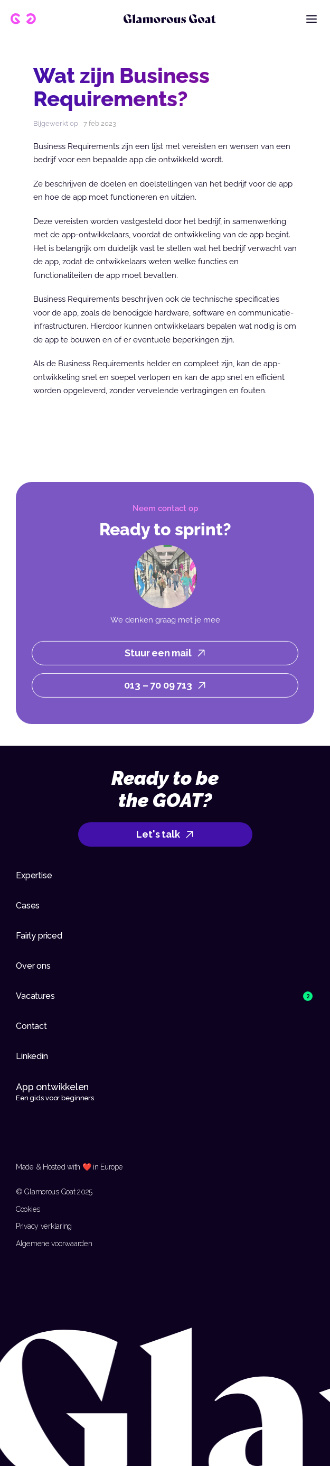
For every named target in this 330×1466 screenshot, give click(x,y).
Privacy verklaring (44, 1226)
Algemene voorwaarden (54, 1243)
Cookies (28, 1209)
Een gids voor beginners (55, 1098)
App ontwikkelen (53, 1086)
